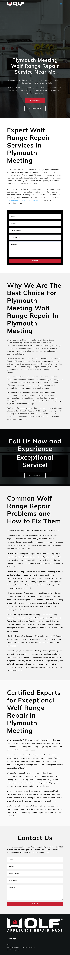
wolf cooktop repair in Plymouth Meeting (26, 200)
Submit (35, 261)
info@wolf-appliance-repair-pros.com (21, 947)
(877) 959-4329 (35, 108)
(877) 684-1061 (13, 950)
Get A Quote (35, 100)
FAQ (8, 944)
